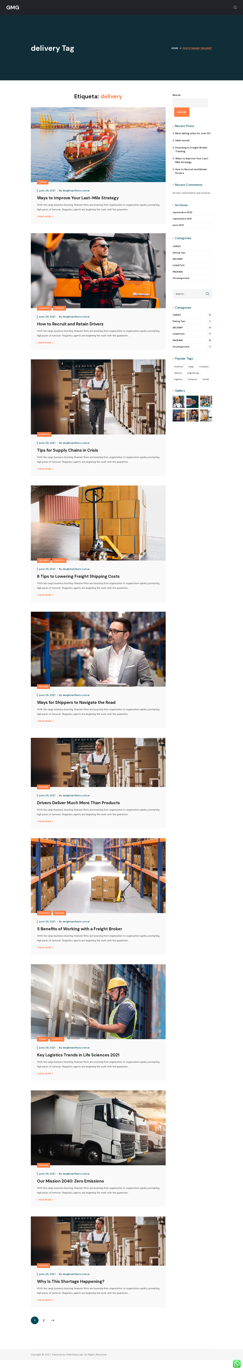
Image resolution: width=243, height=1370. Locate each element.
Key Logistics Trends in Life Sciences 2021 (85, 1062)
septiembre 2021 (182, 218)
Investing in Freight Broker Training (191, 149)
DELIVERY (44, 563)
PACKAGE (59, 309)
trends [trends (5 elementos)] (205, 379)
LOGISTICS (44, 309)
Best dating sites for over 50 (192, 133)
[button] (235, 7)
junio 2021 (178, 225)
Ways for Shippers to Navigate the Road (82, 707)
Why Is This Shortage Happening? (75, 1291)
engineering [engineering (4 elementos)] (193, 372)
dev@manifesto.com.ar (76, 190)
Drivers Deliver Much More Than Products (84, 808)
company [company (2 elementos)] (204, 366)
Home (174, 48)
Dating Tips (179, 252)
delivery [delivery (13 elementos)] (178, 372)
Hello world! (182, 140)
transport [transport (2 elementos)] (192, 379)
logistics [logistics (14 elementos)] (178, 379)
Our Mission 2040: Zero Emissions (75, 1190)
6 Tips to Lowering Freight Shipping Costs (84, 579)
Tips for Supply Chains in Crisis (72, 452)
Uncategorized (181, 278)
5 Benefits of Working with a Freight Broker (86, 935)
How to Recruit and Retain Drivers (75, 325)
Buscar (177, 95)
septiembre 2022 (182, 212)
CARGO (42, 182)
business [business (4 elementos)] (178, 366)
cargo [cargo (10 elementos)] (191, 366)
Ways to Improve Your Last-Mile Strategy (83, 198)
